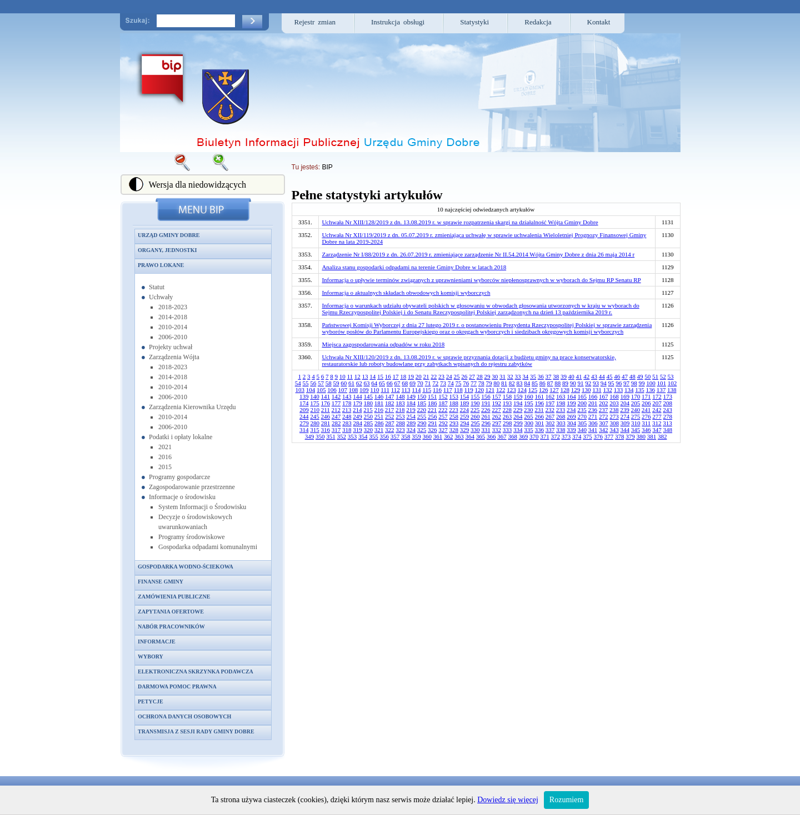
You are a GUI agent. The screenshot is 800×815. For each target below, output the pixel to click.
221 (432, 409)
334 (518, 429)
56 (313, 383)
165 (582, 396)
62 (359, 383)
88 (557, 383)
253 (400, 416)
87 (550, 383)
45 (610, 376)
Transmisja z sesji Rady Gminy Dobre (196, 731)
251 (379, 416)
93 (596, 383)
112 (395, 389)
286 (379, 423)
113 (405, 389)
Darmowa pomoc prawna (177, 686)
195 (528, 403)
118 (458, 389)
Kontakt (599, 22)
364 (469, 436)
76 (466, 383)
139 (304, 396)
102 (672, 383)
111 (385, 389)
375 (587, 436)
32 (510, 376)
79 (489, 383)
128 (564, 389)
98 (634, 383)
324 (411, 429)
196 (539, 403)
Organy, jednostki (167, 250)
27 (472, 376)
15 (380, 376)
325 (422, 429)
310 (636, 423)
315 (314, 429)
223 (453, 409)
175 (314, 403)
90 (573, 383)
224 (464, 409)
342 (603, 429)
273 (614, 416)
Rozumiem (566, 800)
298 (507, 423)
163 (561, 396)
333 (507, 429)
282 (336, 423)
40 (571, 376)
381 (652, 436)
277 (657, 416)
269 (571, 416)
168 (614, 396)
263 (507, 416)
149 (411, 396)
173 (668, 396)
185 (422, 403)
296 (486, 423)
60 (344, 383)
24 (449, 376)
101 (662, 383)
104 (311, 389)
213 (347, 409)
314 (304, 429)
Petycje (150, 701)
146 (379, 396)
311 (646, 423)
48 (632, 376)
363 (459, 436)
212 (336, 409)
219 (411, 409)
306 (593, 423)
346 (646, 429)
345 (636, 429)
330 (475, 429)
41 (579, 376)
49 (640, 376)
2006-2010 (172, 337)
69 (412, 383)
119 (468, 389)
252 (389, 416)
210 (314, 409)
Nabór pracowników (171, 626)
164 (571, 396)
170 (636, 396)
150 (422, 396)
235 (582, 409)
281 (326, 423)
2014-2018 (172, 317)
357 (395, 436)
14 (372, 376)
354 (363, 436)
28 (480, 376)
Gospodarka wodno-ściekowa (185, 567)
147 (389, 396)
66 (390, 383)
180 (368, 403)
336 (539, 429)
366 (491, 436)
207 (657, 403)
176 (326, 403)
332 (497, 429)
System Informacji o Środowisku (202, 507)
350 (320, 436)
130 (586, 389)
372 (555, 436)
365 (481, 436)
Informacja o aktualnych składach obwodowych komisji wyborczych (406, 292)
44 (602, 376)
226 (486, 409)
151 (432, 396)
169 (625, 396)
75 (459, 383)
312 (657, 423)
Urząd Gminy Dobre (168, 235)
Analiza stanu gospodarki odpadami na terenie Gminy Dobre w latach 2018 (414, 267)
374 (577, 436)
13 (365, 376)
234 (571, 409)
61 (351, 383)
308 (614, 423)
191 (486, 403)
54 (298, 383)
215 (368, 409)
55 (306, 383)
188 (454, 403)
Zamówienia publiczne (174, 596)
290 (422, 423)
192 (497, 403)
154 (464, 396)
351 (331, 436)
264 (518, 416)
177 (336, 403)
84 (527, 383)
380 (641, 436)
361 (438, 436)
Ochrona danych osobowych (184, 716)
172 (657, 396)
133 (618, 389)
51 (655, 376)
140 (314, 396)
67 (397, 383)
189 (464, 403)
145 (368, 396)
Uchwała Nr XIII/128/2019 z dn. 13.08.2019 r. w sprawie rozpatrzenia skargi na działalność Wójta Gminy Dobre (460, 222)
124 (522, 389)
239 (624, 409)
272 (603, 416)
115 (426, 389)
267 (550, 416)
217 (389, 409)
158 (507, 396)
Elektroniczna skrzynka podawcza (195, 671)
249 (357, 416)
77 (474, 383)
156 (486, 396)
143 (347, 396)
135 (639, 389)
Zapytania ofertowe (171, 611)
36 (541, 376)
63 (367, 383)
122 (501, 389)
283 (347, 423)
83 (520, 383)
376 (598, 436)
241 (646, 409)
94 (604, 383)
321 (379, 429)
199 (571, 403)
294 (464, 423)
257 (443, 416)
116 (437, 389)
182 (389, 403)
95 (611, 383)
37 (549, 376)
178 (347, 403)
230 (528, 409)
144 (357, 396)
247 (336, 416)
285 (368, 423)
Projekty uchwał (170, 347)
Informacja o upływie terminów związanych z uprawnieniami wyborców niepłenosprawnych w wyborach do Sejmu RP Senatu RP (481, 279)
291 (432, 423)
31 (502, 376)
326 (432, 429)
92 (588, 383)
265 (528, 416)
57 (321, 383)
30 (495, 376)
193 (507, 403)
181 (379, 403)
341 (593, 429)
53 (671, 376)
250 (368, 416)
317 (336, 429)
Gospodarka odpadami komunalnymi (207, 547)
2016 (165, 457)
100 (651, 383)
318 (347, 429)
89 (565, 383)
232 (550, 409)
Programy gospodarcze (179, 477)
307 (603, 423)
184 (411, 403)
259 (464, 416)
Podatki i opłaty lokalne (180, 437)
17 (396, 376)
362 (448, 436)
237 (603, 409)
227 (496, 409)
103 (300, 389)
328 (454, 429)
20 (419, 376)
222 (443, 409)
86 (542, 383)
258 (454, 416)
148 (400, 396)
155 (475, 396)
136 (650, 389)
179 (357, 403)
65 (382, 383)
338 (561, 429)
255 (422, 416)
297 (497, 423)
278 (668, 416)
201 (593, 403)
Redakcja (537, 22)
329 (464, 429)
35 (533, 376)
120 (479, 389)
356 (384, 436)
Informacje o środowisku (182, 497)
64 (374, 383)
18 (403, 376)
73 (443, 383)
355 (373, 436)
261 (486, 416)
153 (454, 396)
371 (544, 436)
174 (304, 403)
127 (554, 389)
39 (564, 376)
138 (672, 389)
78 (481, 383)
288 (400, 423)
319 (357, 429)
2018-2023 (172, 307)
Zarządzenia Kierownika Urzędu (192, 407)
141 (326, 396)
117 (447, 389)
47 (625, 376)
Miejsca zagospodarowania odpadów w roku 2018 (383, 344)
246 (326, 416)
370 (534, 436)
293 (454, 423)
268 (561, 416)
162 (550, 396)
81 (504, 383)
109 (364, 389)
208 (668, 403)
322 (389, 429)
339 (571, 429)
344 (625, 429)
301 (539, 423)
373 (566, 436)
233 (561, 409)
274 (625, 416)
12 (357, 376)
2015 (165, 467)
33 (518, 376)
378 (619, 436)
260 (475, 416)
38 (556, 376)
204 (625, 403)
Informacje (157, 641)
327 (443, 429)
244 (304, 416)
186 (432, 403)
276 (646, 416)
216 (379, 409)
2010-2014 (172, 327)
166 (593, 396)
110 (374, 389)
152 (443, 396)
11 (350, 376)
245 (314, 416)
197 (550, 403)
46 (617, 376)
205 (636, 403)
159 (518, 396)
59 (336, 383)
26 (464, 376)
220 (422, 409)
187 (443, 403)
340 (582, 429)
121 (490, 389)
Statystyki (474, 22)
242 (657, 409)
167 (603, 396)
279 (304, 423)
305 (582, 423)
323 (400, 429)
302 (550, 423)
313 (667, 423)
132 (607, 389)
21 (426, 376)
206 (646, 403)
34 (525, 376)
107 (343, 389)
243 (667, 409)
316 (326, 429)
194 (518, 403)
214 (357, 409)
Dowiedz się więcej (507, 800)
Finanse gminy (160, 581)
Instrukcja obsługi (397, 22)
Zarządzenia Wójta (174, 357)
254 (411, 416)
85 (535, 383)
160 (528, 396)
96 (619, 383)
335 (528, 429)
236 (593, 409)
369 (523, 436)
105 (321, 389)
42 (586, 376)
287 (389, 423)
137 (661, 389)
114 (416, 389)
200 (582, 403)
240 (636, 409)
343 (614, 429)
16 (388, 376)
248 (347, 416)
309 (625, 423)
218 (400, 409)
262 (497, 416)
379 (630, 436)
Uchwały (161, 297)
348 (668, 429)
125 (533, 389)
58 (329, 383)
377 (609, 436)
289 (411, 423)
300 (528, 423)
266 (539, 416)
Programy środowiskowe (191, 537)
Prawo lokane (161, 265)
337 (550, 429)
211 (325, 409)
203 (614, 403)
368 (512, 436)
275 (636, 416)
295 (475, 423)
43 (594, 376)
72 (435, 383)
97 (626, 383)
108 (353, 389)
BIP (327, 167)
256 (432, 416)
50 (647, 376)
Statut (156, 287)
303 (561, 423)
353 (352, 436)
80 (496, 383)
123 (511, 389)
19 (411, 376)
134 (629, 389)
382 (662, 436)
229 (518, 409)
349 (309, 436)
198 (561, 403)
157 (497, 396)
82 (512, 383)
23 (441, 376)
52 (663, 376)
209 (304, 409)
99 (642, 383)
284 (357, 423)
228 (507, 409)
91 (581, 383)
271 (593, 416)
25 (457, 376)
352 (341, 436)
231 (539, 409)
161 (539, 396)
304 (571, 423)
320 (368, 429)
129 (576, 389)
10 (342, 376)
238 (614, 409)
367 (502, 436)
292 (443, 423)
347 (657, 429)
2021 (165, 447)
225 (475, 409)
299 (518, 423)
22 (434, 376)
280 (314, 423)
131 (597, 389)
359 (416, 436)
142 (336, 396)
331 (486, 429)
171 (646, 396)
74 (451, 383)
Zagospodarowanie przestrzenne (192, 487)
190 (475, 403)
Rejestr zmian (315, 22)
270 (582, 416)
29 (487, 376)
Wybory (150, 656)
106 (332, 389)
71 (428, 383)
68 (405, 383)
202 (603, 403)
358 (406, 436)
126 (543, 389)
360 (427, 436)
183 (400, 403)
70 (420, 383)
